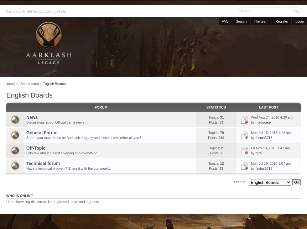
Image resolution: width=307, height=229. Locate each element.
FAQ (225, 21)
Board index (29, 84)
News (32, 117)
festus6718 (264, 138)
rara (259, 153)
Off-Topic (35, 148)
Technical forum (43, 163)
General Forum (42, 132)
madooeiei (264, 122)
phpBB (137, 219)
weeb (174, 223)
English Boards (54, 84)
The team (261, 21)
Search (241, 21)
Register (281, 21)
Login (299, 21)
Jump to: (239, 182)
